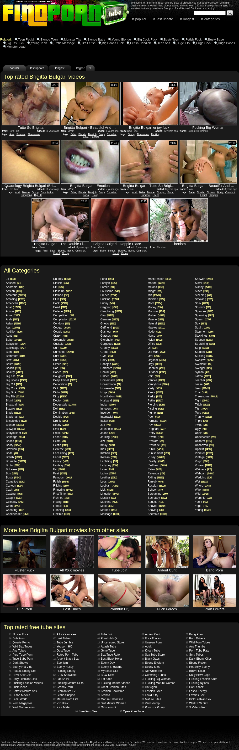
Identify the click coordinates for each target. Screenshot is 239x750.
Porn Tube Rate (197, 650)
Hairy (108, 360)
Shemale (157, 514)
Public (155, 449)
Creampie (63, 339)
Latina (108, 473)
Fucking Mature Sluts (68, 683)
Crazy (60, 335)
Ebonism (60, 662)
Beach (13, 368)
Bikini (13, 400)
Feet (60, 473)
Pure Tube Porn (20, 654)
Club (59, 299)
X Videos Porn (196, 707)
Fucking (155, 134)
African (13, 291)
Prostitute (156, 445)
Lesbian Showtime (110, 691)
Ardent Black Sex (66, 658)
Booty (13, 445)
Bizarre (14, 408)
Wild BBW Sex (197, 703)
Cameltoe (15, 481)
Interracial (111, 416)
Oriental (156, 368)
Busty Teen (171, 39)
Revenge (156, 473)
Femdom (62, 477)
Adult (146, 646)
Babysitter (15, 343)
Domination (63, 412)
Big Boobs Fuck (113, 43)
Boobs (14, 441)
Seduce (156, 501)
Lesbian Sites (152, 691)
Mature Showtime (110, 699)
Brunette (16, 461)
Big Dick (15, 392)
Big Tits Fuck (15, 43)
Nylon (155, 339)
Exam (59, 441)
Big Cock (15, 388)
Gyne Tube (106, 650)
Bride (12, 453)
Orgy (155, 364)
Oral (154, 356)
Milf (154, 295)
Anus (13, 315)
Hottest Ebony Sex (22, 671)
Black (13, 412)
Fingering (63, 489)
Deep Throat (65, 380)
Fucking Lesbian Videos (26, 683)
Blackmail (15, 416)
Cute (60, 360)
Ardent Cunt (151, 634)
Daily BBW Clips (198, 675)
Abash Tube (106, 646)
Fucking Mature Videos (113, 683)
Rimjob (155, 481)
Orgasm (157, 360)
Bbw (12, 360)
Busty (102, 134)
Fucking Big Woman (156, 679)
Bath (12, 352)
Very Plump (150, 703)
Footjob (109, 283)
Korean (109, 457)
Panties (156, 380)
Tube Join (105, 634)
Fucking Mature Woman (158, 683)
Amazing (15, 299)
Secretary (157, 497)
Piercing (156, 404)
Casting (14, 493)
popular (141, 19)
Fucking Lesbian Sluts (201, 679)
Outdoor (157, 372)
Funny (108, 303)
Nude (154, 331)
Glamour (109, 331)
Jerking (109, 437)
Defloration (62, 384)
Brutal (13, 465)
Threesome (34, 134)
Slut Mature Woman (111, 703)
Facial (85, 137)
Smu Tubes (195, 654)
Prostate (156, 441)
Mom (155, 303)
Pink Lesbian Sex (198, 699)
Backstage (16, 347)
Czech (60, 364)
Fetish (61, 481)
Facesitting (63, 453)
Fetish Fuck (194, 39)
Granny (109, 347)
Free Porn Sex (86, 711)
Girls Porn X (106, 707)
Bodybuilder (16, 433)
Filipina (61, 485)
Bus (12, 473)
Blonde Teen (49, 39)
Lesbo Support (64, 695)
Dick (60, 388)
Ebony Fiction (196, 662)
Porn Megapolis (20, 703)
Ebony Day (106, 662)
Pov (154, 424)
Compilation (47, 192)
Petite (155, 400)
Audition (14, 331)
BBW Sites (105, 675)
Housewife (111, 388)
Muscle (156, 319)
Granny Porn (63, 687)
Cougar (61, 327)
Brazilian (15, 449)
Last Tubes (62, 638)
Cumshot (112, 134)
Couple (61, 331)
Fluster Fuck (18, 634)
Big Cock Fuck (147, 39)
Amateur (16, 295)
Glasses (109, 335)
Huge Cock (203, 43)
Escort (60, 437)
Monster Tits (72, 39)
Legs (108, 481)
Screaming (158, 493)
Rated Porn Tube (65, 654)
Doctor (60, 400)
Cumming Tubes (154, 675)
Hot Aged (149, 687)
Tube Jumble (63, 642)
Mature (156, 283)
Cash (12, 489)
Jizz (107, 441)
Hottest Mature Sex (23, 691)
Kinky (108, 445)
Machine (109, 501)
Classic (61, 283)
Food (107, 279)
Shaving (156, 510)
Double (61, 416)
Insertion (109, 412)
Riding (156, 477)
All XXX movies (64, 634)
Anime (13, 311)
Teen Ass (163, 43)
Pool (154, 416)
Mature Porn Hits (65, 699)
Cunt (60, 356)
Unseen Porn (152, 642)
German (110, 319)
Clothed (61, 295)
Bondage (15, 437)
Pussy (156, 457)
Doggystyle (64, 404)
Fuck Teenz (18, 687)
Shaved (156, 506)
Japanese (111, 429)
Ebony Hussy (63, 666)
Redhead (157, 465)
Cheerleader (17, 514)
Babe (73, 134)
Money (155, 307)
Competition (63, 315)
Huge (108, 392)
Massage (110, 514)
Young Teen (39, 43)
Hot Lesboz (195, 687)
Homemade (112, 380)
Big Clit (14, 384)
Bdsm (13, 364)
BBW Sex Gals (20, 675)
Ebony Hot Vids (20, 666)
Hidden (109, 376)
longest (188, 19)
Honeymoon (111, 384)
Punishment (159, 453)
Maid (107, 506)
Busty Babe (216, 39)
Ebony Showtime (109, 666)
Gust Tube (61, 650)
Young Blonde (121, 39)
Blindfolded (16, 420)
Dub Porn (17, 638)
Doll (59, 408)
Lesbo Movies (19, 695)
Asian (13, 323)
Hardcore (111, 368)
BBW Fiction (195, 671)
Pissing (156, 408)
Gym (107, 356)
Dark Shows (18, 662)
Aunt (11, 335)
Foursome (110, 291)
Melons (156, 287)
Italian (108, 420)
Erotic (60, 433)
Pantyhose (158, 384)
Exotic (60, 445)
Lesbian (109, 485)
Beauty (14, 372)
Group (131, 134)
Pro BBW (60, 703)
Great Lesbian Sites (111, 687)
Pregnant (157, 429)
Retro (154, 469)
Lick (107, 489)
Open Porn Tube (132, 711)
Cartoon (14, 485)
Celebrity (15, 501)
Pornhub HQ (107, 638)
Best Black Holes (109, 658)
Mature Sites (151, 699)
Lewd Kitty (150, 695)
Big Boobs (16, 380)
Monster (156, 311)
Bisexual (14, 404)
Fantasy (61, 465)
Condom (61, 323)
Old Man (156, 352)
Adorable (15, 287)
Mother (156, 315)
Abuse (132, 745)
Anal (11, 134)
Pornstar (20, 134)
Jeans (108, 433)
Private (155, 437)
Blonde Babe (96, 39)
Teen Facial (26, 39)
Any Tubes (17, 650)
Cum (60, 347)
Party (155, 388)
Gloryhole (110, 339)
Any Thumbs (195, 646)
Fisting (60, 501)
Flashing (62, 510)
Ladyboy (109, 465)
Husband (110, 400)
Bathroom (15, 356)
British (14, 457)
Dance (60, 372)
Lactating (109, 461)
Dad (59, 368)
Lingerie (109, 493)
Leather (109, 477)
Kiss (107, 449)
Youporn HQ (62, 646)
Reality (156, 461)
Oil (153, 347)
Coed (60, 307)
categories (212, 19)
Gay (107, 315)
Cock (60, 303)
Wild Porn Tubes (198, 642)
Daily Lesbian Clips (23, 679)
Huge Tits (183, 43)
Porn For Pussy (153, 707)
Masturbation (160, 279)
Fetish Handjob (140, 43)
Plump (155, 412)
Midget (155, 291)
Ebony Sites (151, 666)
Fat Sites (104, 679)
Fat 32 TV (61, 679)
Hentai (108, 372)
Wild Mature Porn (22, 707)
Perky (155, 396)
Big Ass (14, 376)
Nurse (155, 335)
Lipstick (108, 497)
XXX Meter (61, 707)
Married (109, 510)
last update (165, 19)
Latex (107, 469)
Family (60, 461)
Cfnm (13, 506)
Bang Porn (194, 634)
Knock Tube (151, 650)
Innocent (109, 408)
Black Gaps (150, 658)
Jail (105, 424)
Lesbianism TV (64, 691)
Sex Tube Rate (108, 654)
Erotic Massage (64, 43)
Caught (14, 497)
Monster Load (16, 46)
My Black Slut (107, 671)
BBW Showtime (64, 675)
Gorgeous (111, 343)
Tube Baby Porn (21, 658)
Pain (154, 376)
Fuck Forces (151, 638)
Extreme (62, 449)
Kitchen (109, 453)
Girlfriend (110, 327)
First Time (63, 493)
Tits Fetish (88, 43)
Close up (62, 291)
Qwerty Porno (19, 642)
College (62, 311)
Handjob (94, 137)
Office (155, 343)
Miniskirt (156, 299)
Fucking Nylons (197, 683)
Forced (108, 287)
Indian (108, 404)
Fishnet (61, 497)
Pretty (155, 433)
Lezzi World (18, 699)
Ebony (61, 424)
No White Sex (152, 671)
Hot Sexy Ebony (198, 666)
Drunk (60, 420)
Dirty (60, 396)
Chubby (62, 279)
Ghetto (108, 323)
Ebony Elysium (153, 662)
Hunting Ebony (64, 671)
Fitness (60, 506)
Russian (157, 485)
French (109, 295)
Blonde (82, 134)
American (16, 303)
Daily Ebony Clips (199, 658)
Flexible (61, 514)
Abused (13, 283)
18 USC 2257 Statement (114, 745)
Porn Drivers (195, 638)
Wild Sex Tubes (20, 646)
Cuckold (62, 343)
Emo (59, 429)
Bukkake (15, 469)
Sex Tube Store (153, 654)
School (155, 489)
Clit (58, 287)
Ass (13, 327)
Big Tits (38, 195)
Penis (155, 392)
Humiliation (111, 396)
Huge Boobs (226, 43)
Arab (12, 319)
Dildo (60, 392)
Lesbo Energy (196, 691)
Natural (156, 323)
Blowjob (92, 134)
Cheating (15, 510)
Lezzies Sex (195, 695)
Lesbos (103, 695)
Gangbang (26, 195)
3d (11, 279)
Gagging (109, 307)
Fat (59, 469)
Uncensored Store (110, 642)
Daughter (62, 376)
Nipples (156, 327)
